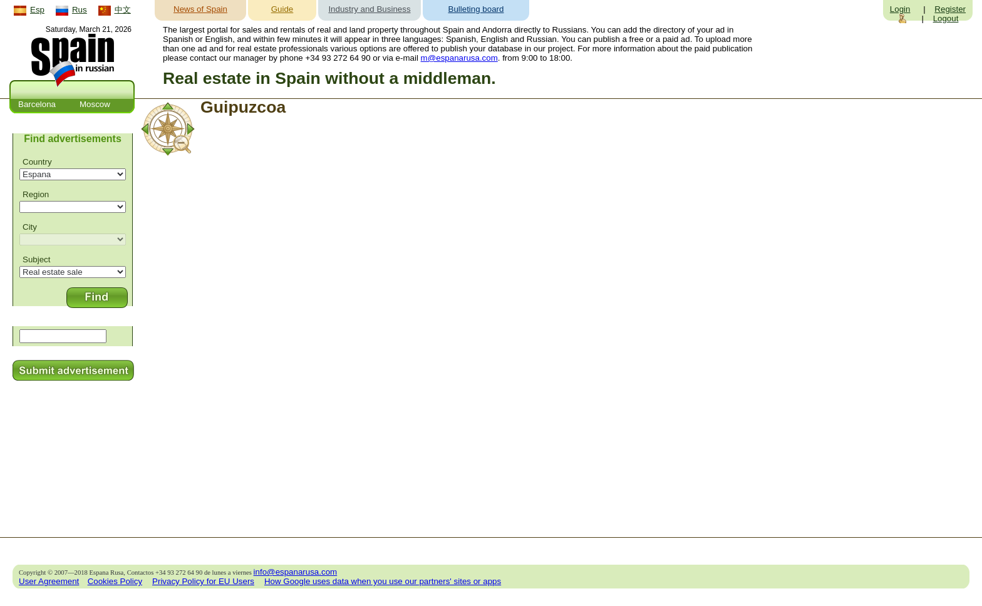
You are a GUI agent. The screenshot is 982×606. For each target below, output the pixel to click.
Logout (946, 18)
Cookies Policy (115, 581)
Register (950, 9)
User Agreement (49, 581)
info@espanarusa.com (296, 572)
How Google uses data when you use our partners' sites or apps (382, 581)
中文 (123, 9)
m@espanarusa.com (459, 58)
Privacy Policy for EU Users (203, 581)
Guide (282, 9)
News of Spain (200, 9)
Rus (79, 9)
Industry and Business (369, 9)
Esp (37, 9)
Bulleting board (476, 9)
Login (900, 9)
